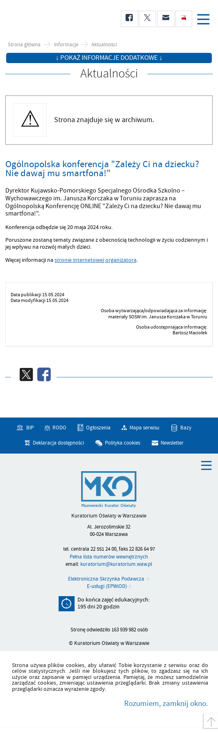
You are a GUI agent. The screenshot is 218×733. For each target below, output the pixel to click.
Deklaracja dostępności (58, 443)
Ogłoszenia (98, 427)
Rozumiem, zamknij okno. (166, 703)
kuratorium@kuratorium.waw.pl (116, 564)
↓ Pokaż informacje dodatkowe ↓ (109, 57)
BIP (30, 427)
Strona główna (24, 45)
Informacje (66, 45)
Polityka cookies (122, 443)
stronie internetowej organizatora (95, 260)
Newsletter (172, 443)
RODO (59, 427)
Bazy (185, 427)
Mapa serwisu (144, 427)
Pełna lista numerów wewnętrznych (109, 557)
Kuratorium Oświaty (49, 19)
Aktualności (104, 45)
